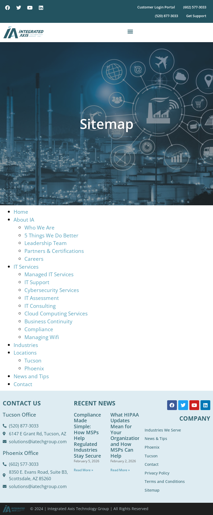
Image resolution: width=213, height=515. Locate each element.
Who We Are (39, 227)
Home (21, 211)
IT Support (36, 282)
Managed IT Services (49, 274)
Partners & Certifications (54, 251)
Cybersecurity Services (51, 290)
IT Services (26, 266)
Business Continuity (48, 321)
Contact (23, 384)
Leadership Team (45, 243)
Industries (26, 345)
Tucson (33, 360)
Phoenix (34, 368)
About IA (24, 219)
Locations (25, 352)
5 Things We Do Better (51, 235)
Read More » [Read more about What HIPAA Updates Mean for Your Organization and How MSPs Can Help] (120, 470)
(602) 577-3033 (194, 7)
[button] (130, 31)
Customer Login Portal (156, 7)
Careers (33, 258)
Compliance (38, 329)
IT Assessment (41, 298)
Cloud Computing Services (56, 313)
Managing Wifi (41, 337)
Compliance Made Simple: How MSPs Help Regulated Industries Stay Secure (87, 435)
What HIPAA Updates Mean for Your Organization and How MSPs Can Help (125, 435)
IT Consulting (40, 305)
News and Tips (31, 376)
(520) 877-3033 (166, 15)
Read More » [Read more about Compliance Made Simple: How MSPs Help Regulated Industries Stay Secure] (83, 470)
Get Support (196, 15)
